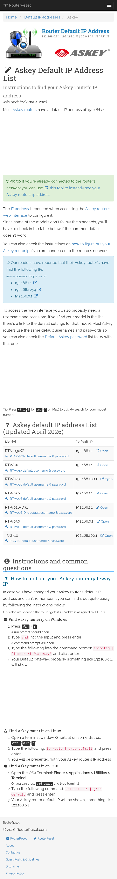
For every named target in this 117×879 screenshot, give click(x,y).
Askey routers (25, 110)
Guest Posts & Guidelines (22, 859)
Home (11, 17)
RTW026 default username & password (35, 499)
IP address (20, 209)
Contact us (13, 852)
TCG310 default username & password (34, 541)
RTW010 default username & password (35, 470)
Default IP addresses (42, 17)
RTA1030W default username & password (37, 456)
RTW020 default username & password (35, 484)
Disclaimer (13, 866)
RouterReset (17, 5)
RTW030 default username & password (35, 527)
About (10, 845)
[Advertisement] (58, 144)
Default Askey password (66, 337)
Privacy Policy (15, 873)
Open (102, 451)
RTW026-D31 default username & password (38, 513)
